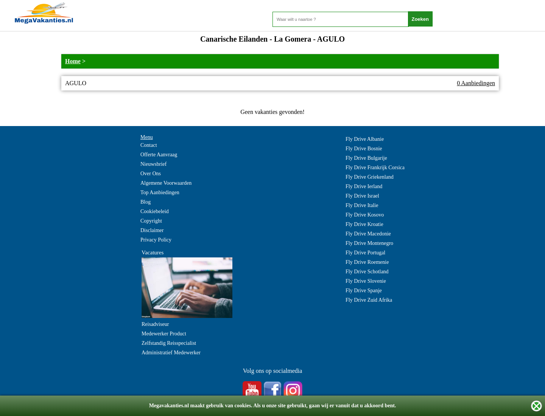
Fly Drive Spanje (364, 290)
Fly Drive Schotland (367, 271)
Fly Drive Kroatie (364, 224)
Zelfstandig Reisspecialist (169, 343)
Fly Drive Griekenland (370, 177)
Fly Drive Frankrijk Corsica (375, 167)
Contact (148, 145)
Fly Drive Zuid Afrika (369, 300)
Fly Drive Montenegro (369, 243)
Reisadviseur (155, 324)
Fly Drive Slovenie (366, 281)
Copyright (151, 221)
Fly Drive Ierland (364, 186)
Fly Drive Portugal (365, 253)
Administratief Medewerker (171, 352)
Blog (145, 202)
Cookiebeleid (154, 211)
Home (73, 61)
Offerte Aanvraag (158, 154)
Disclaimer (152, 230)
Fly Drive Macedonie (368, 234)
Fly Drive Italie (362, 205)
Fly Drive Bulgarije (366, 158)
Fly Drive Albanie (365, 139)
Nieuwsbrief (153, 164)
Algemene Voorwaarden (166, 183)
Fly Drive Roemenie (367, 262)
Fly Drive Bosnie (364, 148)
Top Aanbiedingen (159, 192)
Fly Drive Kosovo (365, 215)
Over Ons (150, 173)
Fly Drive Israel (362, 196)
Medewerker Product (164, 334)
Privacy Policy (155, 240)
